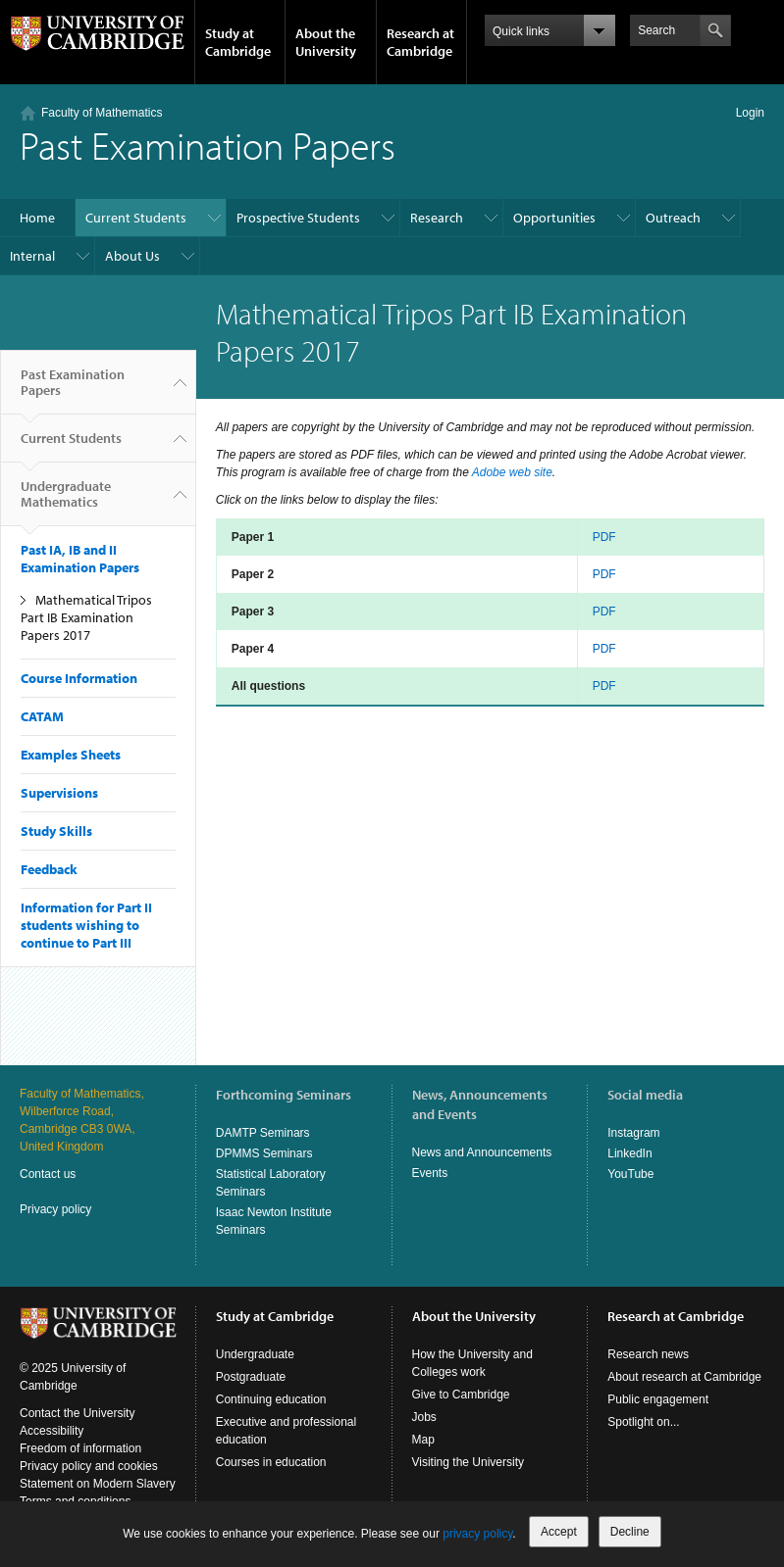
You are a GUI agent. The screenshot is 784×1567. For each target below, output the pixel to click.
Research (436, 217)
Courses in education (271, 1462)
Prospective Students (298, 217)
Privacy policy (55, 1209)
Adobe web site (512, 472)
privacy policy (477, 1534)
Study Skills (56, 831)
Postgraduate (251, 1377)
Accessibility (51, 1431)
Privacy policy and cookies (89, 1466)
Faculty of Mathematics (101, 113)
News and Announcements (482, 1152)
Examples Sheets (71, 754)
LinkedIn (629, 1153)
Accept (559, 1532)
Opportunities (554, 217)
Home (37, 217)
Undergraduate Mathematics (66, 501)
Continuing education (271, 1399)
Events (430, 1173)
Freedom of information (80, 1448)
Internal (32, 256)
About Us (132, 256)
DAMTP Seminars (263, 1133)
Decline (630, 1532)
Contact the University (77, 1413)
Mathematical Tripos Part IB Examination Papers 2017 (86, 617)
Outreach (673, 217)
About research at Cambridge (684, 1377)
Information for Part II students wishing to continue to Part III (86, 925)
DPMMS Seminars (264, 1153)
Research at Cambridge (420, 42)
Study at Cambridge (238, 42)
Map (423, 1439)
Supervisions (59, 793)
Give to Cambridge (461, 1394)
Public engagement (657, 1399)
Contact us (48, 1174)
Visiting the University (468, 1462)
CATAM (42, 716)
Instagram (633, 1133)
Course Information (79, 678)
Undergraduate (255, 1354)
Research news (648, 1354)
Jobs (424, 1417)
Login (750, 113)
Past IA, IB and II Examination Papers (80, 558)
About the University (325, 42)
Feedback (49, 869)
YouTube (630, 1174)
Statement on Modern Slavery (98, 1484)
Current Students (135, 217)
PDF (604, 537)
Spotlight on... (643, 1422)
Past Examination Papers (73, 390)
